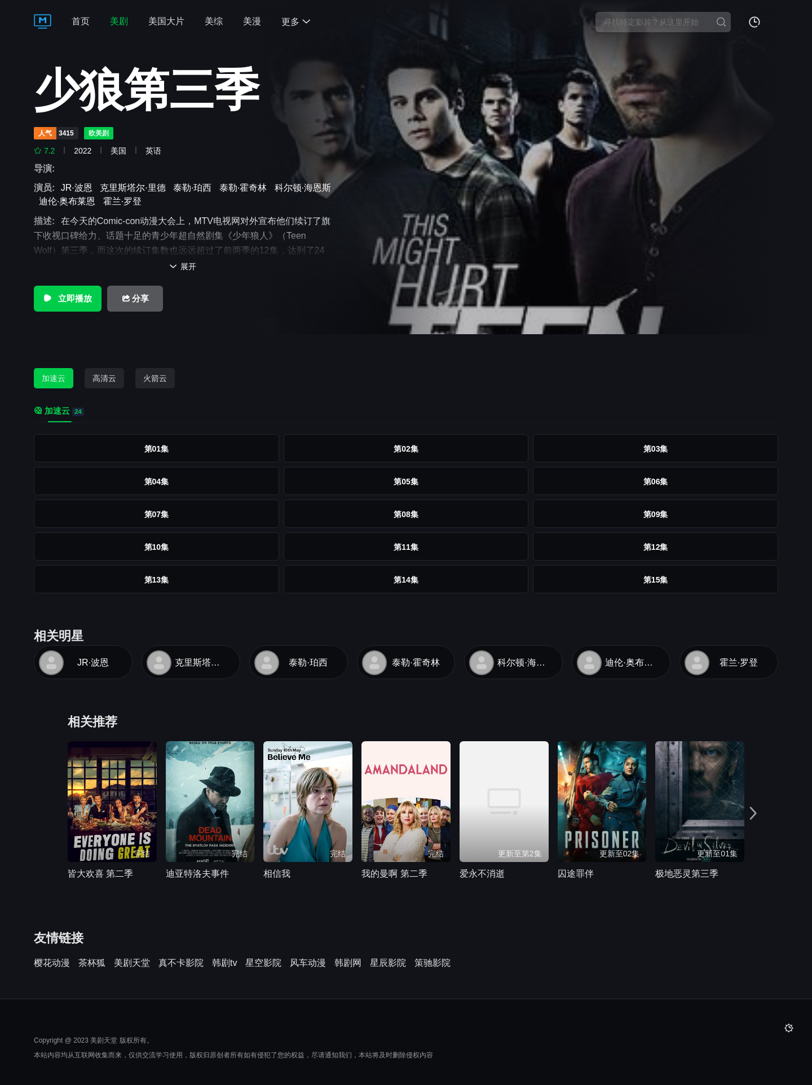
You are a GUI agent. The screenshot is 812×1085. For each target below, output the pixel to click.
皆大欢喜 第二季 (100, 873)
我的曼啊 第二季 (394, 873)
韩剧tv (224, 963)
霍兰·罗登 (125, 201)
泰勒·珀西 (195, 188)
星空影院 (263, 963)
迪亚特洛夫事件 (197, 873)
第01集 (156, 448)
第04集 (156, 481)
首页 (81, 21)
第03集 (655, 448)
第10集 (156, 547)
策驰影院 (432, 963)
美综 (214, 21)
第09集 (655, 514)
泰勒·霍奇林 (245, 188)
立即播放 (67, 298)
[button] (754, 813)
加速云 (53, 378)
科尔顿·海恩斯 (523, 662)
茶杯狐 (91, 963)
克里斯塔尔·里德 (135, 188)
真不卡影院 (181, 963)
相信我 (276, 873)
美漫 (252, 21)
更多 (296, 22)
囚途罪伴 (576, 873)
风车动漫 (308, 963)
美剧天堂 (132, 963)
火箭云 (155, 378)
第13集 (156, 579)
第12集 (655, 547)
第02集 (406, 448)
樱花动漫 (52, 963)
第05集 (406, 481)
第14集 (406, 579)
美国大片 (166, 21)
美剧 (119, 21)
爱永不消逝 (482, 873)
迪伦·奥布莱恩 (69, 201)
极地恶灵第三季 (686, 873)
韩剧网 (347, 963)
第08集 (406, 514)
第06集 (655, 481)
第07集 (156, 514)
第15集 (655, 579)
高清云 (104, 378)
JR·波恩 (79, 188)
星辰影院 (388, 963)
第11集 (406, 547)
